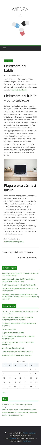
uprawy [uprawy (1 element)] (17, 415)
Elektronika (8, 61)
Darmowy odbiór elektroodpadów (17, 252)
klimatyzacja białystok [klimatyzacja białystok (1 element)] (26, 404)
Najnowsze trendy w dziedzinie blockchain (17, 352)
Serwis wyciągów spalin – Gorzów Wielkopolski (19, 285)
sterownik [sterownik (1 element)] (4, 415)
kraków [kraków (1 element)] (17, 407)
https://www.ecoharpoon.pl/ (14, 242)
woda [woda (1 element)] (21, 415)
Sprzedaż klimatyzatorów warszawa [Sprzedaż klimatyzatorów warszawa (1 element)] (27, 412)
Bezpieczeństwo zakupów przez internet (16, 355)
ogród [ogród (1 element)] (29, 407)
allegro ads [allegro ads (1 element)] (5, 404)
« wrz (4, 392)
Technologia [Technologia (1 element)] (11, 415)
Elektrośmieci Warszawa (28, 258)
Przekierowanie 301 (9, 329)
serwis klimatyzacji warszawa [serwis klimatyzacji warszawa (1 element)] (22, 409)
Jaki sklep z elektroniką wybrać (13, 348)
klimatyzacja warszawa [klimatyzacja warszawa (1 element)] (8, 407)
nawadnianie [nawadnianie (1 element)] (23, 407)
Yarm (20, 75)
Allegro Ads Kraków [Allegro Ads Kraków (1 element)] (14, 404)
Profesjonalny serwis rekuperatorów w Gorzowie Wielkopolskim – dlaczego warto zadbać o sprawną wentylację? (20, 296)
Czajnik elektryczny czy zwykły (13, 333)
